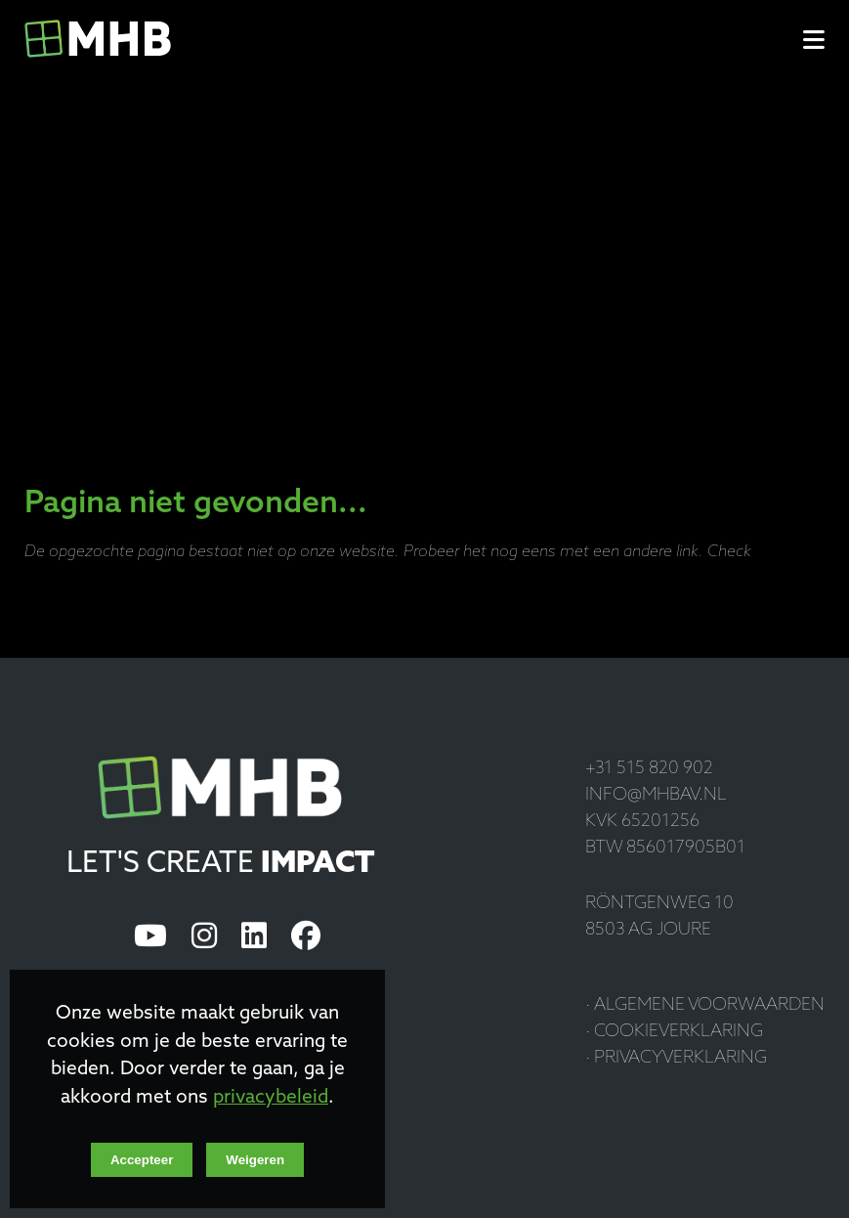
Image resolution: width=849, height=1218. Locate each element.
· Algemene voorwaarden (705, 1005)
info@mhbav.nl (656, 795)
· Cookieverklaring (674, 1031)
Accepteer (141, 1160)
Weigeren (255, 1160)
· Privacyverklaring (676, 1058)
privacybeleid (270, 1098)
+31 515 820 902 (649, 769)
